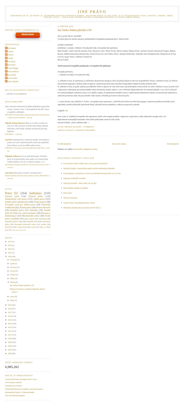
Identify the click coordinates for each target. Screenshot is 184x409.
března (13, 282)
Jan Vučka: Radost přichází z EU (75, 30)
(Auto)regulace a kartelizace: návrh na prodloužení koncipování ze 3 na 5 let (92, 173)
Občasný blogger (12, 68)
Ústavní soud (12, 196)
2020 (10, 256)
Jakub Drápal (11, 48)
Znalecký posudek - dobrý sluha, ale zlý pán (79, 183)
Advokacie (43, 219)
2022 (10, 249)
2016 (10, 316)
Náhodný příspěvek (28, 34)
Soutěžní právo (17, 210)
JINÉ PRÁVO (92, 12)
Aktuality (70, 130)
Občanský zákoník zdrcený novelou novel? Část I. (82, 208)
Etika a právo (31, 227)
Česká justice (40, 202)
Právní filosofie (43, 207)
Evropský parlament (85, 130)
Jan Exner (9, 51)
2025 (10, 241)
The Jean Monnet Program (15, 395)
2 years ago (18, 134)
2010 (10, 338)
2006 (10, 353)
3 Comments (88, 127)
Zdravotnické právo (17, 230)
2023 (10, 245)
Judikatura (35, 193)
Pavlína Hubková (12, 71)
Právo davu (67, 193)
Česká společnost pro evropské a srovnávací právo (24, 389)
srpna (12, 263)
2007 (10, 350)
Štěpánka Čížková (12, 156)
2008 (10, 346)
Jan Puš (8, 140)
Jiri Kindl (9, 58)
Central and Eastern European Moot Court (21, 379)
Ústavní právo (35, 196)
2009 (10, 342)
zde (66, 110)
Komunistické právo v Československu (19, 392)
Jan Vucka (9, 173)
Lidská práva (39, 199)
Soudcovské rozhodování (16, 202)
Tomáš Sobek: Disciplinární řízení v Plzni (79, 203)
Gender (43, 224)
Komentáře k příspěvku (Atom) (85, 149)
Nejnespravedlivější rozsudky (74, 178)
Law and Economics (27, 213)
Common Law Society (13, 386)
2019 (10, 305)
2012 (10, 331)
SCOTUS (8, 227)
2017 (10, 312)
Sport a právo (29, 219)
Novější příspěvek (64, 144)
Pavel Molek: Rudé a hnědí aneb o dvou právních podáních (85, 163)
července (13, 267)
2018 (10, 309)
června (13, 271)
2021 (10, 253)
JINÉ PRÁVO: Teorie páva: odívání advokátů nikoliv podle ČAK (24, 148)
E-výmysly (20, 227)
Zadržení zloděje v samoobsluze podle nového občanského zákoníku (89, 168)
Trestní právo (26, 207)
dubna (12, 278)
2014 (10, 323)
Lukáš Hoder (11, 65)
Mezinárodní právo (30, 215)
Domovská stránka (119, 144)
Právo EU (11, 193)
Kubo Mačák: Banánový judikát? (75, 188)
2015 (10, 320)
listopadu (14, 260)
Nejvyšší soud (32, 221)
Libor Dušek (10, 61)
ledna (12, 300)
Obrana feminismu (70, 198)
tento (17, 94)
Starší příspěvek (173, 144)
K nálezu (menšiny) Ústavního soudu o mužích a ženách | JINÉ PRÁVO (26, 175)
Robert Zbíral (11, 75)
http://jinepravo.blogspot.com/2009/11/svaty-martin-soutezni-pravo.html (26, 164)
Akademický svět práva (16, 199)
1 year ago (29, 117)
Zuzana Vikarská (12, 81)
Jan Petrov (10, 55)
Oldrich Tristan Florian (14, 123)
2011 (10, 335)
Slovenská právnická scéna (25, 224)
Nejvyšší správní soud (13, 221)
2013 (10, 327)
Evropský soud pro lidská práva (20, 204)
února (12, 296)
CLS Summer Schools (13, 382)
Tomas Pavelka (11, 78)
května (13, 275)
